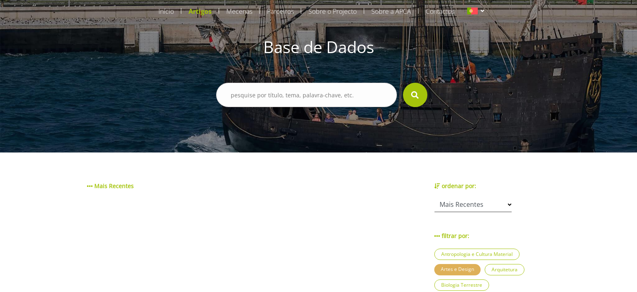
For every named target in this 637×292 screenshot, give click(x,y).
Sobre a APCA (391, 11)
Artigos (200, 11)
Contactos (440, 11)
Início (166, 11)
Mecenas (239, 11)
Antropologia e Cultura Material (477, 254)
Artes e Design (457, 269)
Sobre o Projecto (332, 11)
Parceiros (280, 11)
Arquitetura (505, 269)
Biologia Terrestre (461, 284)
